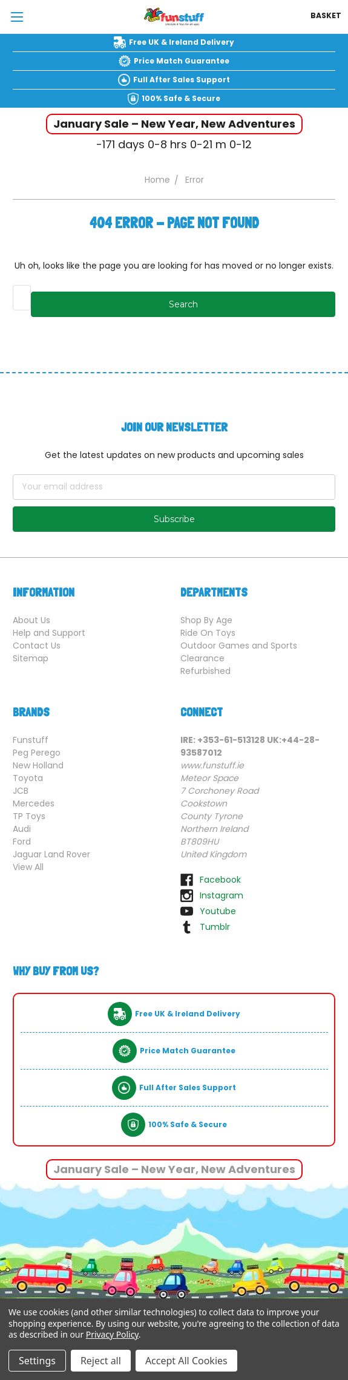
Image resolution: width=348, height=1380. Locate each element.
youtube (218, 911)
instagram (221, 895)
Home (157, 180)
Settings (37, 1360)
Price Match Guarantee (181, 61)
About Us (31, 620)
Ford (22, 842)
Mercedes (33, 803)
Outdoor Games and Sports (238, 645)
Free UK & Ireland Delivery (181, 42)
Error (194, 180)
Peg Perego (37, 753)
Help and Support (49, 633)
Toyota (28, 778)
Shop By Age (206, 620)
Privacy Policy (112, 1334)
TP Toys (29, 816)
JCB (20, 791)
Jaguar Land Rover (51, 854)
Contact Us (37, 645)
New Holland (38, 765)
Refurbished (205, 671)
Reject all (100, 1360)
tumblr (215, 927)
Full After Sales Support (181, 79)
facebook (220, 880)
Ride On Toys (207, 633)
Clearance (202, 658)
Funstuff (30, 740)
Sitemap (30, 658)
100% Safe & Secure (181, 98)
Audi (22, 829)
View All (28, 867)
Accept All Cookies (186, 1360)
